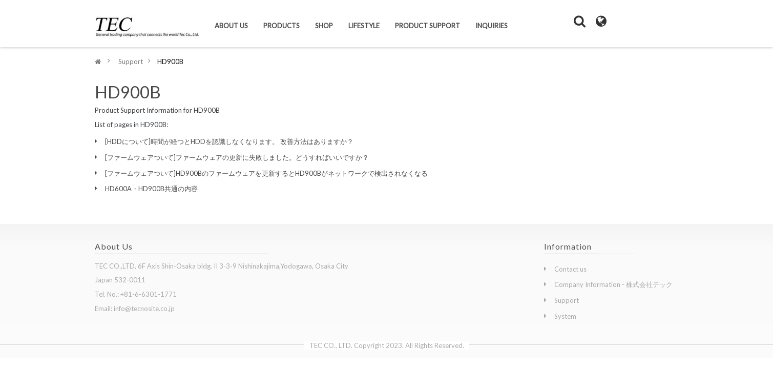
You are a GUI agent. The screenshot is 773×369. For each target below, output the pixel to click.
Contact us (570, 269)
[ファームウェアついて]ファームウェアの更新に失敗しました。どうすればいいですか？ (237, 157)
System (565, 316)
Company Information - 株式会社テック (613, 284)
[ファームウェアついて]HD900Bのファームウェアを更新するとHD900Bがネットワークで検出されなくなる (266, 173)
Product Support (427, 26)
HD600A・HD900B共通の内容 (151, 188)
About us (231, 26)
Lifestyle (364, 26)
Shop (324, 26)
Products (281, 26)
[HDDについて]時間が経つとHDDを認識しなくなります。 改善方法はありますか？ (229, 141)
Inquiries (491, 26)
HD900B (128, 91)
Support (566, 300)
